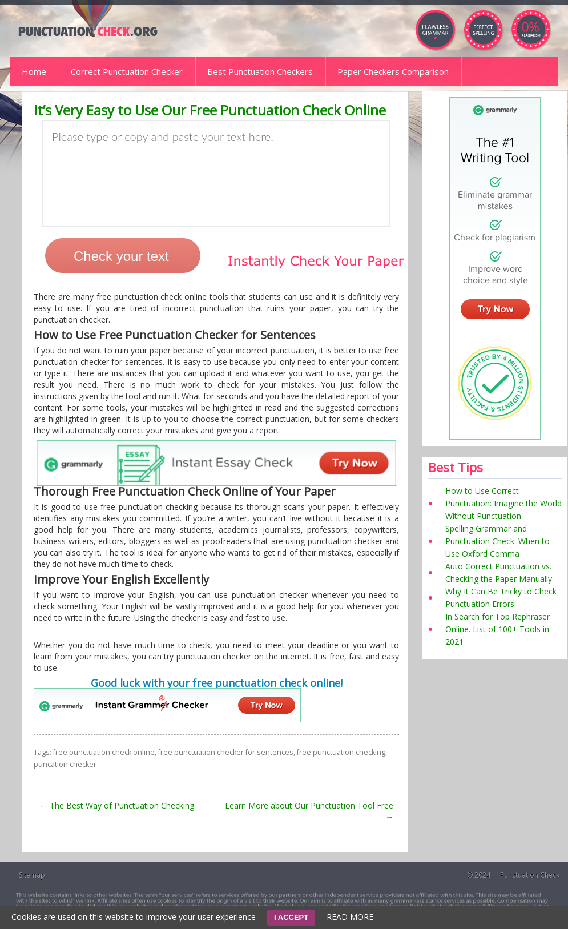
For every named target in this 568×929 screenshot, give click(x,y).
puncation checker (65, 764)
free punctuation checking (341, 752)
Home (34, 71)
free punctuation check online (104, 752)
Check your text (121, 256)
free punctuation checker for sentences (225, 752)
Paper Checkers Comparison (393, 71)
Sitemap (32, 875)
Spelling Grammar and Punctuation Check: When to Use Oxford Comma (497, 541)
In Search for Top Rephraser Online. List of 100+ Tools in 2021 (497, 629)
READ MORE (350, 916)
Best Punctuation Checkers (260, 71)
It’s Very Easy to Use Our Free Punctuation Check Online (210, 109)
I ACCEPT (291, 917)
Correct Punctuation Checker (127, 71)
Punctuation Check (529, 875)
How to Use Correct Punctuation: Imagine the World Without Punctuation (503, 503)
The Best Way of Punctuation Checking (116, 805)
